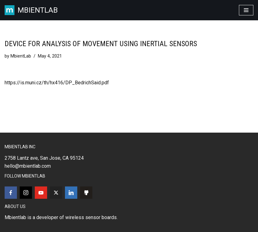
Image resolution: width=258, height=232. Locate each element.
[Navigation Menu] (246, 10)
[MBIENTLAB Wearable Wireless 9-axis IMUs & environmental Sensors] (31, 10)
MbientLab (20, 56)
